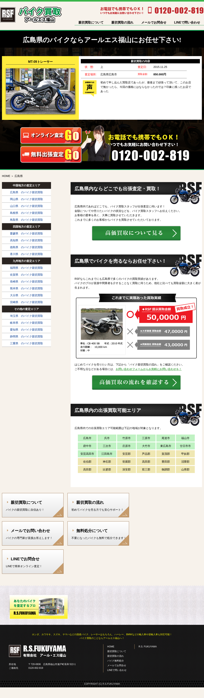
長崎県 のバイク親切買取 (26, 281)
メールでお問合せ (153, 22)
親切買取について (91, 22)
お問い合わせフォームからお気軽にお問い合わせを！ (149, 369)
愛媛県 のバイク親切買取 (26, 233)
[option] (102, 88)
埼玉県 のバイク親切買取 (26, 315)
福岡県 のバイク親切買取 (26, 267)
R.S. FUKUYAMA (147, 646)
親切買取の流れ (122, 22)
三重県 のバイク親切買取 (26, 343)
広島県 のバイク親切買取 (26, 192)
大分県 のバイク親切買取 (26, 295)
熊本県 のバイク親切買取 (26, 288)
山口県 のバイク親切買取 (26, 206)
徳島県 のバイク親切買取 (26, 247)
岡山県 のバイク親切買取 (26, 199)
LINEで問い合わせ (187, 22)
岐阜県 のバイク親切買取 (26, 322)
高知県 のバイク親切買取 (26, 240)
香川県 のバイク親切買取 (26, 254)
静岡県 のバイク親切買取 (26, 336)
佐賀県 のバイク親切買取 (26, 274)
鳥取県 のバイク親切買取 (26, 219)
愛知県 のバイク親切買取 (26, 329)
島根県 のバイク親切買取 (26, 212)
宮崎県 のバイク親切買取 (26, 302)
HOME (6, 176)
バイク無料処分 (115, 660)
